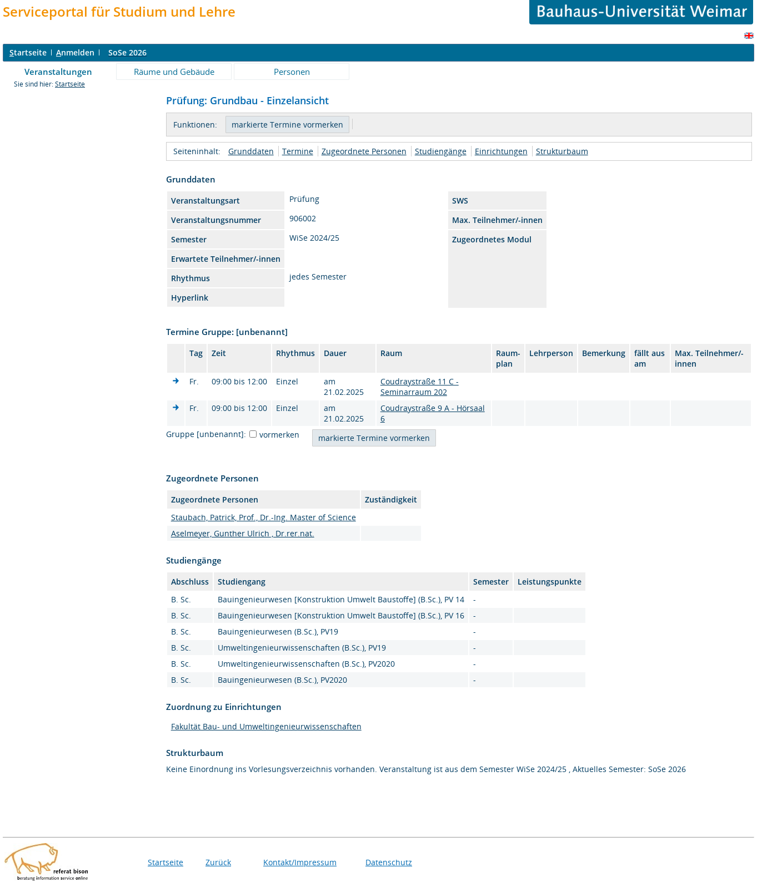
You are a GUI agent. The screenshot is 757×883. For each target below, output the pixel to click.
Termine (297, 151)
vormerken (279, 434)
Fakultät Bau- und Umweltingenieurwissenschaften (266, 726)
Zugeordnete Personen (364, 151)
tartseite (28, 52)
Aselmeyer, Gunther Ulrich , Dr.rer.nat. (242, 533)
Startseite (70, 84)
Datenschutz (388, 862)
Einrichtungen (501, 151)
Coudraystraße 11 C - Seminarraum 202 (419, 386)
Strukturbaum (562, 151)
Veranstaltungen (58, 71)
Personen (292, 71)
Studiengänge (441, 151)
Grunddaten (251, 151)
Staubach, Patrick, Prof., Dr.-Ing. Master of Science (263, 517)
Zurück (218, 862)
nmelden (75, 52)
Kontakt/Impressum (300, 862)
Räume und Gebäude (174, 71)
